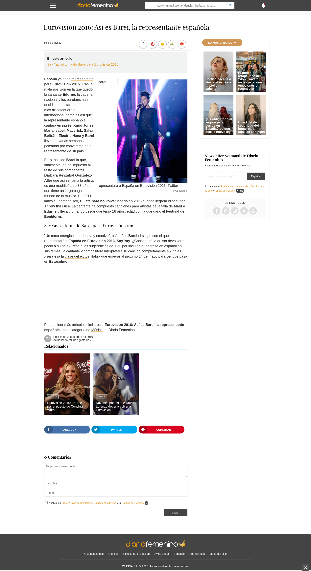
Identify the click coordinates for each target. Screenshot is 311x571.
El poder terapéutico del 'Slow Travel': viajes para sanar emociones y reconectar (251, 80)
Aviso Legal (162, 553)
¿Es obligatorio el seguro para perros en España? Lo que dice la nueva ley (218, 125)
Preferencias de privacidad (76, 502)
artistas (146, 206)
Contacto (179, 553)
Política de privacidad (136, 553)
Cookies (113, 553)
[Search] (230, 5)
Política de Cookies (133, 502)
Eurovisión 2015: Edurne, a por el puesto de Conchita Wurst (66, 406)
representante (82, 79)
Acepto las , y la (96, 502)
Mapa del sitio (218, 553)
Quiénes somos (94, 553)
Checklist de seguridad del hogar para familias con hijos (251, 127)
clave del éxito (76, 256)
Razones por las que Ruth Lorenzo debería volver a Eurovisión (114, 406)
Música (97, 330)
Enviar (175, 512)
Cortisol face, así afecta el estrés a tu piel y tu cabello (218, 83)
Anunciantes (197, 553)
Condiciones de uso (105, 502)
